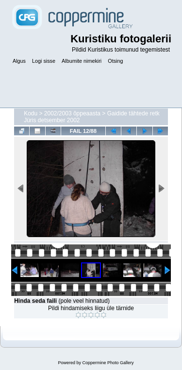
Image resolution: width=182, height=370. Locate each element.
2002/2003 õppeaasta (72, 113)
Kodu (30, 113)
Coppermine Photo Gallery (107, 362)
